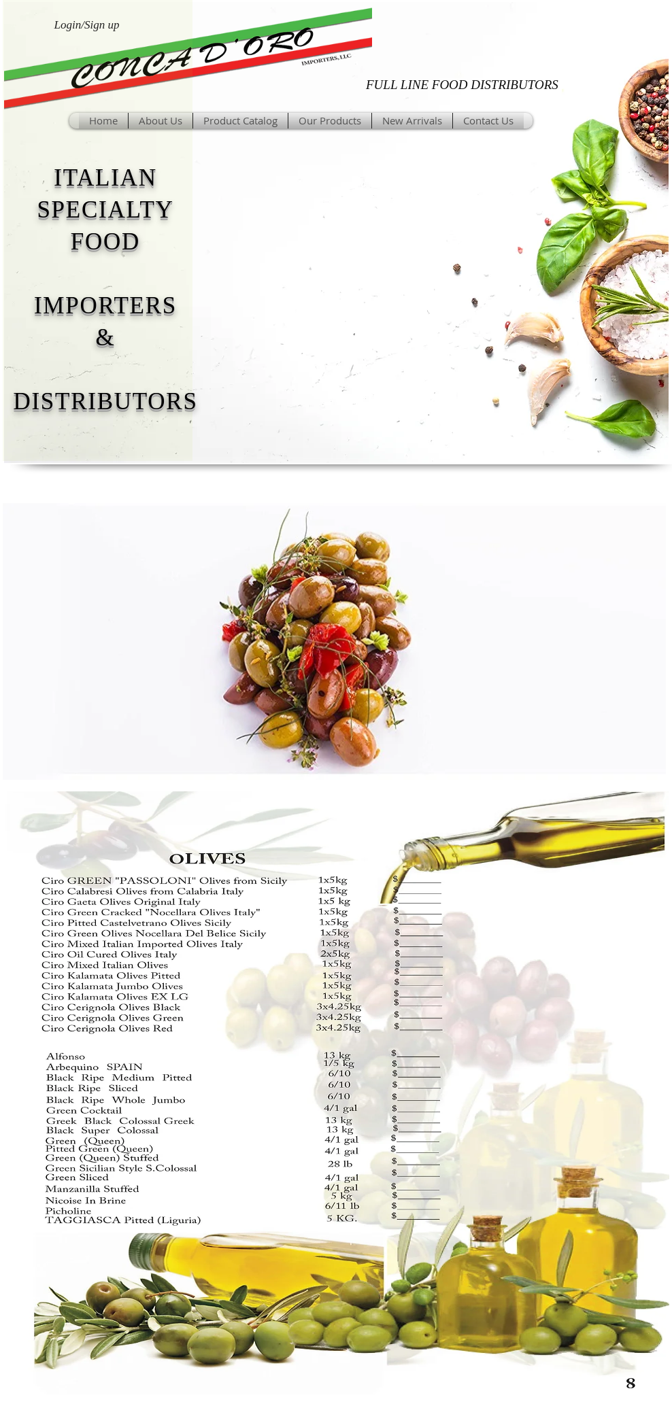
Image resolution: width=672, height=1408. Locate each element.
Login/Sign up (87, 24)
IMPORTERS (105, 305)
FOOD (105, 241)
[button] (330, 120)
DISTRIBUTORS (105, 401)
